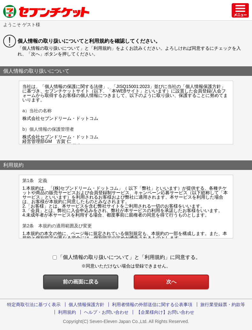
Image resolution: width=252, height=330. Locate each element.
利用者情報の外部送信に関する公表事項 (152, 304)
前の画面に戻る (81, 281)
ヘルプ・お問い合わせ (106, 312)
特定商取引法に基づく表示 (34, 304)
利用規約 (67, 312)
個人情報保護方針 (86, 304)
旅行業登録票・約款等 (222, 304)
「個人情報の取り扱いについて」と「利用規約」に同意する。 (127, 257)
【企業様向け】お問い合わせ (165, 312)
